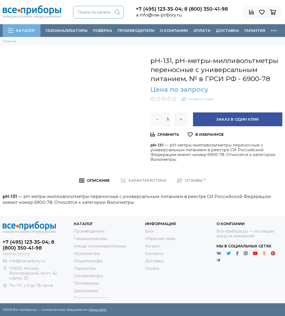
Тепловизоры (86, 283)
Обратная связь (160, 238)
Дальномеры (86, 290)
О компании (174, 30)
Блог (149, 231)
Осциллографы (88, 261)
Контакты (154, 253)
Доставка (227, 30)
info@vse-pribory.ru (161, 15)
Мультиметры (87, 253)
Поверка (102, 30)
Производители (136, 30)
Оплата (202, 30)
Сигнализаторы (88, 275)
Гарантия (254, 30)
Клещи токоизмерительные (100, 246)
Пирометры (85, 268)
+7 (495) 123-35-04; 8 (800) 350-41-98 (182, 9)
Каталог (21, 30)
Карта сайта (97, 309)
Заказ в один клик (237, 119)
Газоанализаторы (66, 30)
